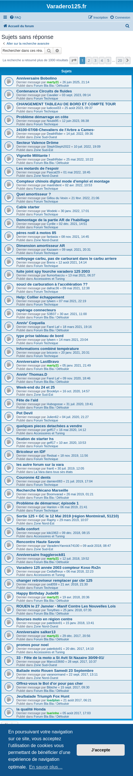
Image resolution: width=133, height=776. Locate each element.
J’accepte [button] (100, 750)
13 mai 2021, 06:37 (81, 275)
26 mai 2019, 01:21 (79, 494)
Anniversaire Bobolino (36, 78)
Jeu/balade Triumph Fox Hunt (43, 696)
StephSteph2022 (58, 146)
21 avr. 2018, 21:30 (74, 584)
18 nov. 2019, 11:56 (74, 455)
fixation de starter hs (35, 439)
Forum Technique (46, 98)
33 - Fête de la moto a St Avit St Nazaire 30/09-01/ (60, 658)
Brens (51, 262)
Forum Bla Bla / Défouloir (51, 85)
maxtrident (54, 185)
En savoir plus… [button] (46, 767)
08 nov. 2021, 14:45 (75, 236)
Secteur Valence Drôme (37, 142)
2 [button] (89, 60)
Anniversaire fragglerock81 (40, 555)
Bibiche (52, 687)
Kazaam (52, 249)
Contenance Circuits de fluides (44, 91)
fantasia (52, 236)
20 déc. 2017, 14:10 (80, 648)
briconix (52, 352)
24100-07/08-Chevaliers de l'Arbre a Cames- (55, 130)
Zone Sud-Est (43, 150)
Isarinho (53, 713)
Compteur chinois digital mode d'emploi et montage (63, 181)
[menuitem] (15, 17)
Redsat (52, 455)
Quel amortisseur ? (33, 194)
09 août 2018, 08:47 (97, 545)
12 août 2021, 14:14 (73, 262)
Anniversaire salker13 (35, 632)
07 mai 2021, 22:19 (72, 301)
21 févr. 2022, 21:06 (85, 198)
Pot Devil (24, 413)
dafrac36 (53, 288)
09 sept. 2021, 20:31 (76, 249)
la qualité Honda (31, 709)
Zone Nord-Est (44, 523)
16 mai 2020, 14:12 (72, 429)
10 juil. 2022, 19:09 (87, 146)
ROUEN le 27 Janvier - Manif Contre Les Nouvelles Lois (66, 606)
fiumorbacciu (56, 275)
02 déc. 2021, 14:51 (73, 223)
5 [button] (108, 60)
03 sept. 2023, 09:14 (76, 95)
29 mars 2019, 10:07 (73, 520)
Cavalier (52, 95)
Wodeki (52, 211)
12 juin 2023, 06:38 (75, 120)
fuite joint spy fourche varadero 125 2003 (53, 271)
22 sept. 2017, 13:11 (83, 674)
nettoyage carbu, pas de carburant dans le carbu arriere (66, 258)
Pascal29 (53, 172)
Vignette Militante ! (33, 155)
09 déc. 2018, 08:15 (76, 533)
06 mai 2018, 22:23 (79, 571)
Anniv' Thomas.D (31, 374)
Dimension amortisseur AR (40, 246)
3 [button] (95, 60)
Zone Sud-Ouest (45, 137)
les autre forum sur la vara (40, 464)
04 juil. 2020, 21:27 (75, 417)
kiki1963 (52, 533)
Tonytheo (53, 610)
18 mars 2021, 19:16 (77, 326)
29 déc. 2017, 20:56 (76, 636)
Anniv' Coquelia (30, 323)
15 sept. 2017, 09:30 (75, 687)
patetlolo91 (54, 623)
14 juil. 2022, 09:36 (79, 133)
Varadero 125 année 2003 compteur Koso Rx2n (58, 567)
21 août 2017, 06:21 (77, 700)
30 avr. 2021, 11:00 (73, 314)
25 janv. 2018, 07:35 (77, 610)
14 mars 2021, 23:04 (73, 339)
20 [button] (120, 60)
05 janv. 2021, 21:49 (76, 365)
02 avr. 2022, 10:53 (78, 185)
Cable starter (28, 207)
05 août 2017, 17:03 (77, 713)
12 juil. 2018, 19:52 (75, 558)
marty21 (53, 82)
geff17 (51, 429)
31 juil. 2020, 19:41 (79, 404)
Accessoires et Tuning (49, 278)
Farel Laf (53, 326)
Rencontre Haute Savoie (38, 542)
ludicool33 (54, 108)
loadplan (53, 700)
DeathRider (55, 133)
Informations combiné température (47, 349)
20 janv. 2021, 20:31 (75, 352)
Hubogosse (55, 404)
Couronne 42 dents (33, 477)
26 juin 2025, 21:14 (75, 82)
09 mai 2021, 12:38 (76, 288)
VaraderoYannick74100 (63, 545)
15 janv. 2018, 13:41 (80, 623)
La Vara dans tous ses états (53, 472)
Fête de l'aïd (27, 400)
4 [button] (102, 60)
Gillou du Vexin (57, 198)
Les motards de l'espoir (37, 168)
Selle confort (27, 529)
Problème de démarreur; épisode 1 (47, 503)
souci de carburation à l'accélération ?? (52, 284)
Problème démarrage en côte (42, 117)
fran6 (50, 468)
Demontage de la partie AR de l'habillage (52, 220)
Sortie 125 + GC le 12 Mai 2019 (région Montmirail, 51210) (67, 516)
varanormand (56, 674)
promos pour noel (32, 645)
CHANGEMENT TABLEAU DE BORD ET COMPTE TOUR (66, 104)
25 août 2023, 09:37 (79, 108)
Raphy (51, 520)
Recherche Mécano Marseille (42, 490)
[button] (74, 60)
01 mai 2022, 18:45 (76, 172)
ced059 (52, 584)
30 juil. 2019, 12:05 (70, 468)
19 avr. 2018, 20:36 (75, 597)
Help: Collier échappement (40, 297)
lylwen (51, 301)
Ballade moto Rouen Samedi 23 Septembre (54, 670)
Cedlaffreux (55, 571)
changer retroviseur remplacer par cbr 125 (54, 580)
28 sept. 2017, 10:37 (82, 661)
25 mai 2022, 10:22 (79, 159)
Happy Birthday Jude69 (37, 593)
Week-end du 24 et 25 (35, 387)
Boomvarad (55, 494)
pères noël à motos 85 (36, 233)
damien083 (54, 481)
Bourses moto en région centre (44, 619)
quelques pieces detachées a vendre (49, 426)
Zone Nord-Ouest (46, 175)
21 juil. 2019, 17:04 (79, 481)
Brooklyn (53, 391)
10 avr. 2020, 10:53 (72, 442)
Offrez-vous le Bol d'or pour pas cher (49, 683)
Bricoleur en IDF (31, 452)
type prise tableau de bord (39, 336)
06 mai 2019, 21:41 (73, 507)
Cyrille (51, 223)
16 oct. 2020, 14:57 (76, 391)
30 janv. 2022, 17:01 (75, 211)
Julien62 (53, 417)
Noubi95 (53, 120)
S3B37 (51, 314)
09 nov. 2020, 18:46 (76, 378)
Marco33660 (55, 661)
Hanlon (52, 507)
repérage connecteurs (36, 310)
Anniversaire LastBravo (37, 361)
